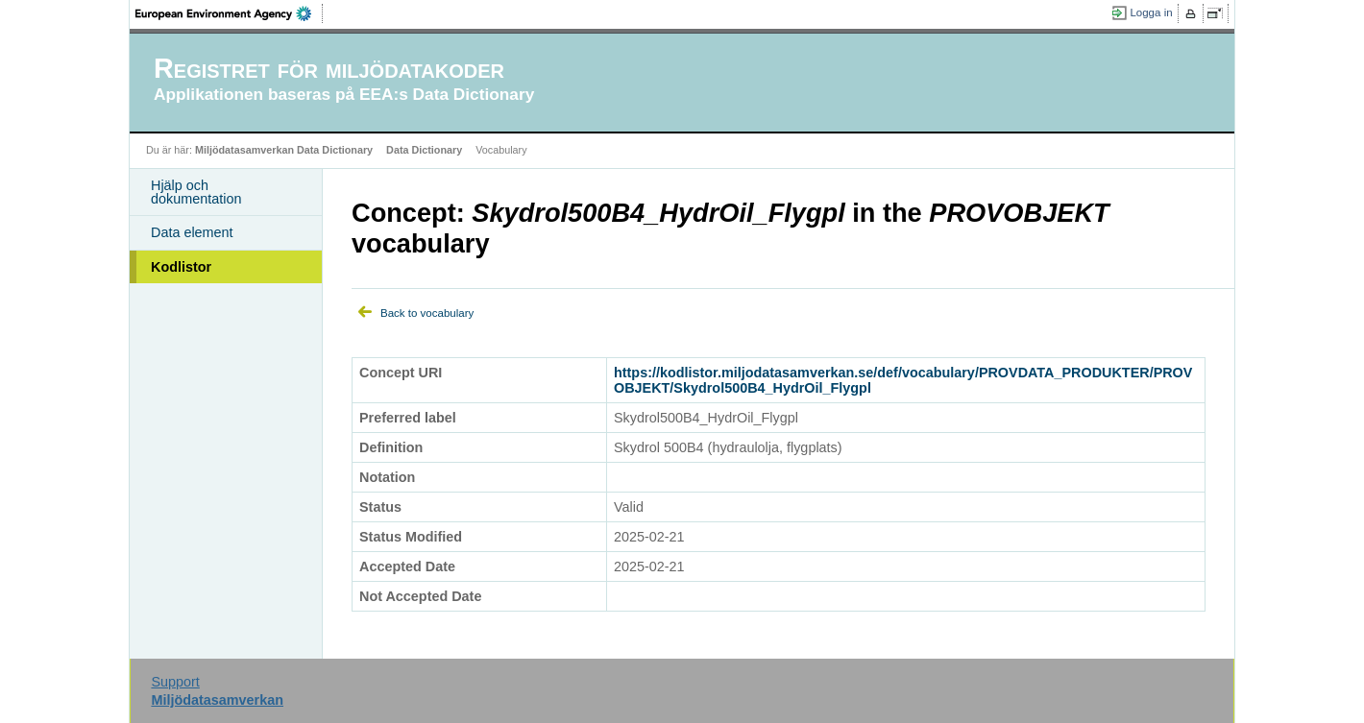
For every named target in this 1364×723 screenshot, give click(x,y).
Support (175, 681)
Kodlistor (181, 267)
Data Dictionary (424, 150)
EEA (229, 13)
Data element (192, 232)
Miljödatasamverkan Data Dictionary (284, 150)
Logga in (1151, 12)
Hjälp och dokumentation (196, 192)
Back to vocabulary (427, 313)
